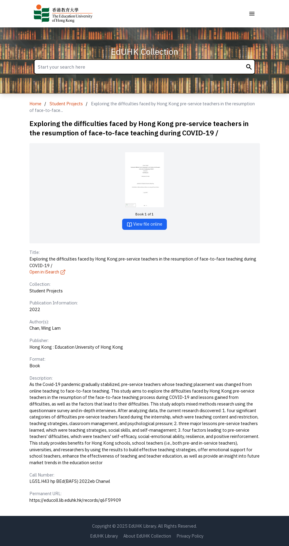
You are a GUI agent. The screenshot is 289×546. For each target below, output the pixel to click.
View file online (144, 224)
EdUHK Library (104, 536)
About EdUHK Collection (147, 536)
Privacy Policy (189, 536)
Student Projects (66, 103)
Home (35, 103)
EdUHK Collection (144, 51)
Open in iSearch (47, 272)
